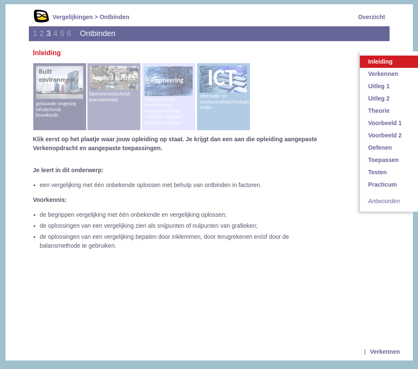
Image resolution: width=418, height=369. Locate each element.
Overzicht (371, 17)
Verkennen (385, 351)
